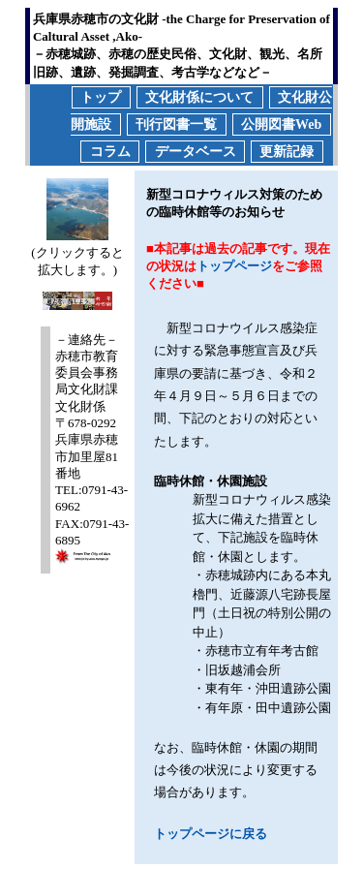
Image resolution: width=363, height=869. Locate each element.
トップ (100, 97)
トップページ (234, 266)
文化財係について (199, 97)
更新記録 (286, 151)
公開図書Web (281, 124)
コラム (110, 151)
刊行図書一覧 (176, 124)
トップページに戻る (210, 833)
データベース (195, 151)
